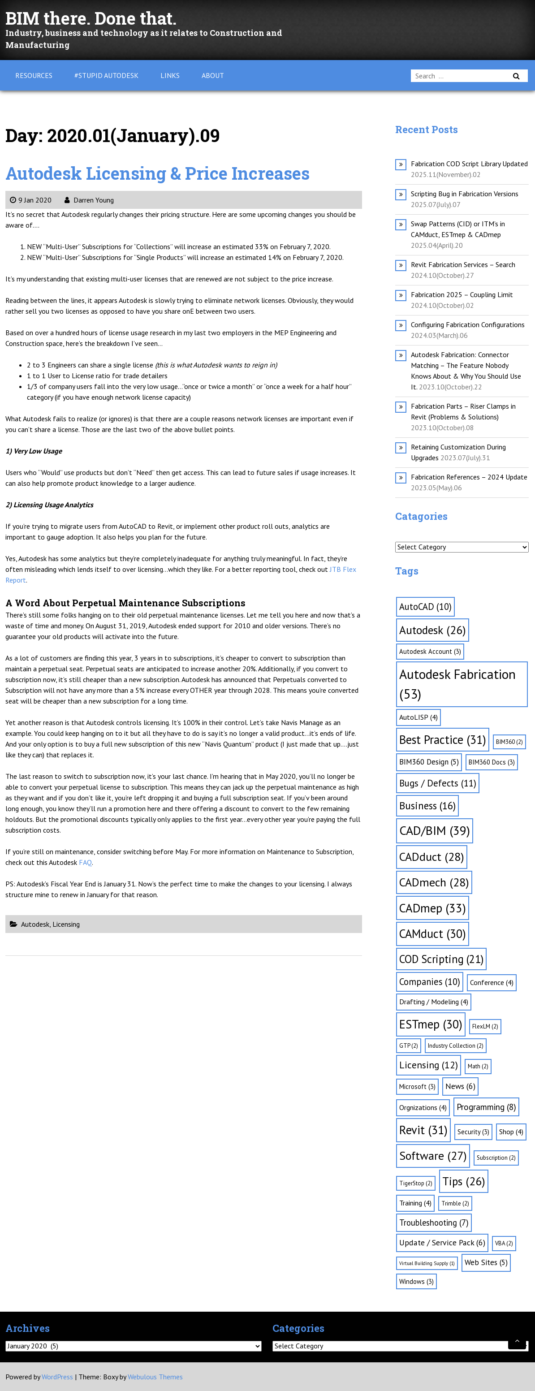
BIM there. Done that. (95, 18)
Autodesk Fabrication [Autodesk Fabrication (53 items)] (457, 683)
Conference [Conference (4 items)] (491, 982)
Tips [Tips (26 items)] (463, 1181)
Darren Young (89, 199)
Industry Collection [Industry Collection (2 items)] (455, 1046)
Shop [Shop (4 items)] (511, 1131)
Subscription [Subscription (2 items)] (496, 1158)
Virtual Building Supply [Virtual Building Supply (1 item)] (427, 1263)
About (213, 75)
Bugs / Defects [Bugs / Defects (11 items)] (437, 783)
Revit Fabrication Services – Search (463, 264)
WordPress (57, 1376)
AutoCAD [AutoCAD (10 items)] (425, 606)
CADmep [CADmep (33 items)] (432, 908)
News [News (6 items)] (460, 1086)
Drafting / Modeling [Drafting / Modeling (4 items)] (433, 1001)
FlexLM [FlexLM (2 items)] (485, 1026)
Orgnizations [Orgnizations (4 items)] (423, 1107)
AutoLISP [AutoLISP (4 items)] (418, 717)
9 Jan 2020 (31, 199)
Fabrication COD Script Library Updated (469, 163)
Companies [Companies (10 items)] (429, 982)
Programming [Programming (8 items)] (486, 1107)
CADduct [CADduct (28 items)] (431, 856)
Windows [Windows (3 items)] (416, 1281)
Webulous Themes (155, 1376)
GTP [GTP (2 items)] (408, 1046)
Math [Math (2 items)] (478, 1066)
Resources (33, 75)
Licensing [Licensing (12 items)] (428, 1064)
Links (170, 75)
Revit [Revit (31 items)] (423, 1129)
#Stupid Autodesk (106, 75)
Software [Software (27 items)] (433, 1155)
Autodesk (35, 924)
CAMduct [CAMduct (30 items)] (432, 933)
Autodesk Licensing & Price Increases (164, 173)
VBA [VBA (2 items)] (504, 1243)
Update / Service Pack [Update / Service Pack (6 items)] (442, 1242)
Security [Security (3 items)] (473, 1131)
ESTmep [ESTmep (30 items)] (430, 1024)
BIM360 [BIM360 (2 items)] (509, 742)
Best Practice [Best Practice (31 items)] (442, 739)
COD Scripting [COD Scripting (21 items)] (441, 959)
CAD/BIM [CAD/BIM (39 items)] (434, 830)
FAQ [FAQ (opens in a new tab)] (85, 862)
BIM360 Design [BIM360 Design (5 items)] (429, 762)
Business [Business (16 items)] (427, 805)
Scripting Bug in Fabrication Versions (464, 193)
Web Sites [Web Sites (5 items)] (486, 1262)
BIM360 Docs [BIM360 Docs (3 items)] (492, 762)
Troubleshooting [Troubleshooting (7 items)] (434, 1222)
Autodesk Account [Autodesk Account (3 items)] (430, 651)
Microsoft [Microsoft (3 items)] (417, 1086)
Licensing (66, 924)
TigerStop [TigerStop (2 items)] (415, 1183)
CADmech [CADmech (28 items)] (434, 882)
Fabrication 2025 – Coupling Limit (462, 294)
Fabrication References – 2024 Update (469, 476)
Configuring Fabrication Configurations (468, 324)
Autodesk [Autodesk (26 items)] (432, 629)
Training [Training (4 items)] (415, 1202)
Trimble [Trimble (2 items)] (455, 1203)
